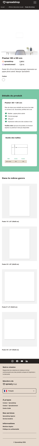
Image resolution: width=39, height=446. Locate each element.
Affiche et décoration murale (16, 7)
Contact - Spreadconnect (10, 405)
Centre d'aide (7, 408)
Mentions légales (8, 426)
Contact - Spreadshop (9, 403)
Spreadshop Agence (9, 416)
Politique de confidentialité (11, 429)
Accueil (2, 7)
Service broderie (8, 419)
